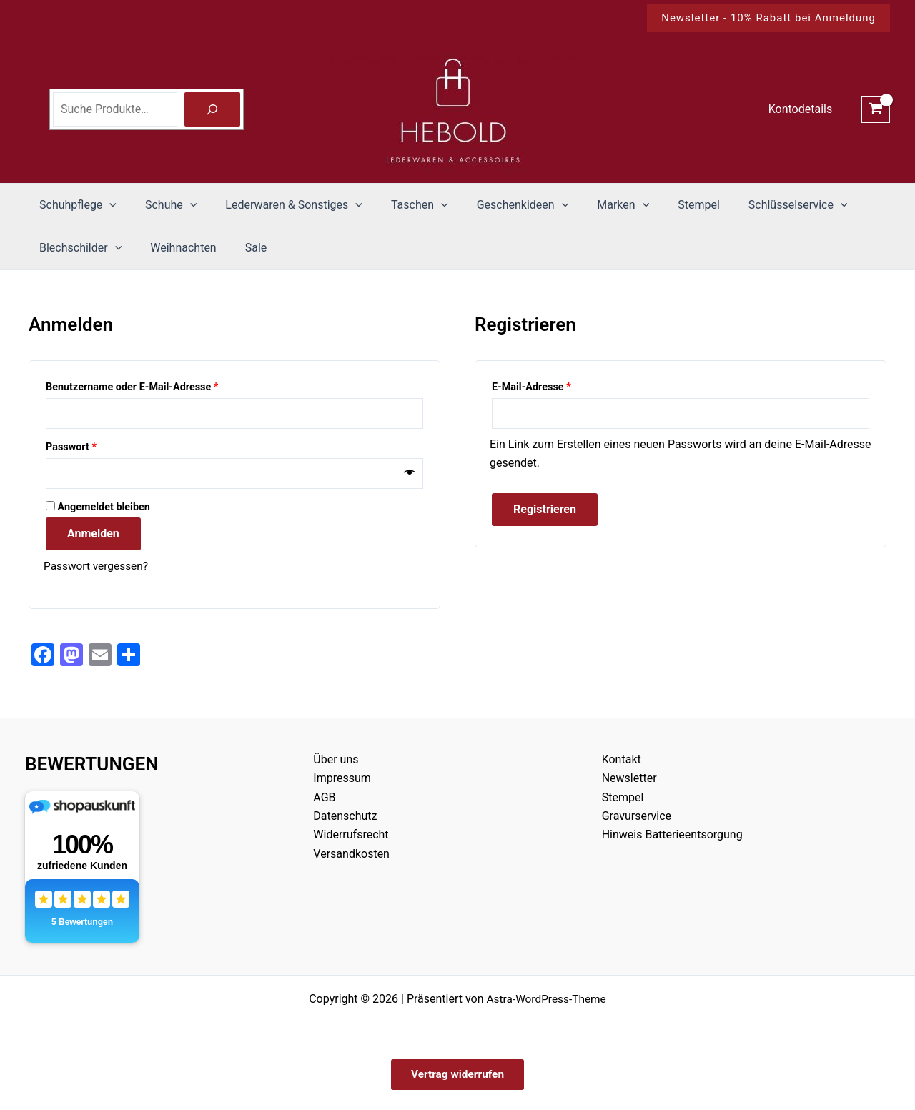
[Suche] (212, 109)
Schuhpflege (75, 205)
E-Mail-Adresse (558, 385)
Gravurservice (636, 814)
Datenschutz (345, 814)
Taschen (399, 205)
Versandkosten (351, 851)
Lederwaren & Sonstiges (279, 205)
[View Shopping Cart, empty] (875, 109)
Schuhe (162, 205)
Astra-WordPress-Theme (546, 997)
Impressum (342, 776)
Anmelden (93, 536)
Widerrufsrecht (350, 832)
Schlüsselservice (755, 205)
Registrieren (544, 510)
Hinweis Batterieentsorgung (672, 832)
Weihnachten (174, 247)
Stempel (661, 205)
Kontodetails (803, 109)
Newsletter (629, 776)
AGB (324, 794)
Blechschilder (77, 248)
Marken (591, 205)
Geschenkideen (497, 205)
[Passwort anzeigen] (409, 475)
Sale (242, 247)
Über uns (335, 757)
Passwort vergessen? (98, 568)
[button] (768, 18)
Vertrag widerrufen (457, 1073)
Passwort (98, 447)
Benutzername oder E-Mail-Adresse (159, 385)
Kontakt (621, 757)
